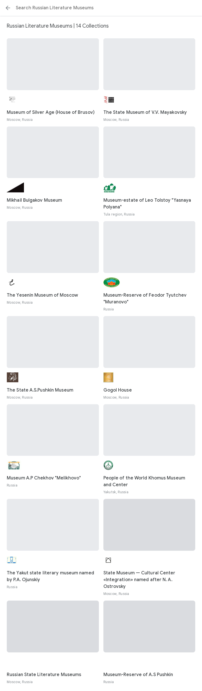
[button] (8, 8)
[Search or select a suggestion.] (101, 8)
